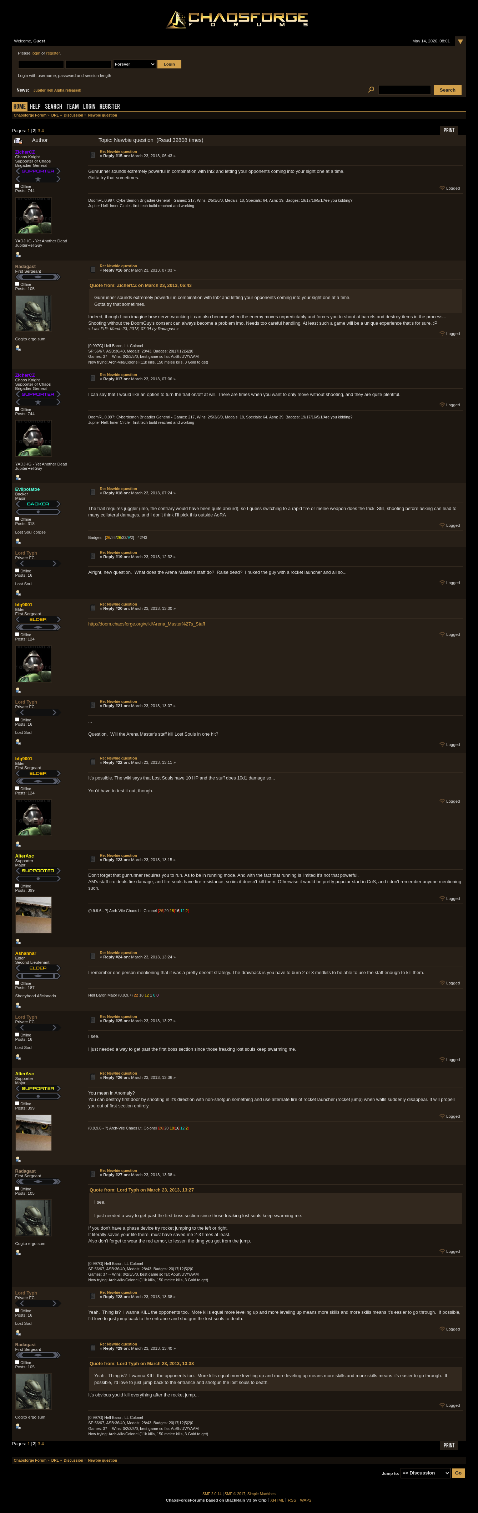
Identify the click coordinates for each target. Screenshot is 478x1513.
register (53, 53)
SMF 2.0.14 (212, 1494)
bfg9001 (23, 604)
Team (72, 107)
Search (53, 107)
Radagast (25, 266)
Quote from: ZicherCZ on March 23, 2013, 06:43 (141, 285)
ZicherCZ (25, 152)
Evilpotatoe (27, 489)
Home (20, 107)
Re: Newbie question (118, 151)
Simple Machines (261, 1494)
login (36, 53)
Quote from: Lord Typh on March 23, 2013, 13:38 (142, 1363)
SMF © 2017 (235, 1494)
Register (110, 107)
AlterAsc (24, 856)
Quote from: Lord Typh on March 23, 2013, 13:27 (142, 1190)
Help (35, 107)
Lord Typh (26, 553)
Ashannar (25, 953)
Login (89, 107)
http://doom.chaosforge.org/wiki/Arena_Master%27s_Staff (146, 624)
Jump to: (390, 1473)
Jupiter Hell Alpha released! (57, 90)
